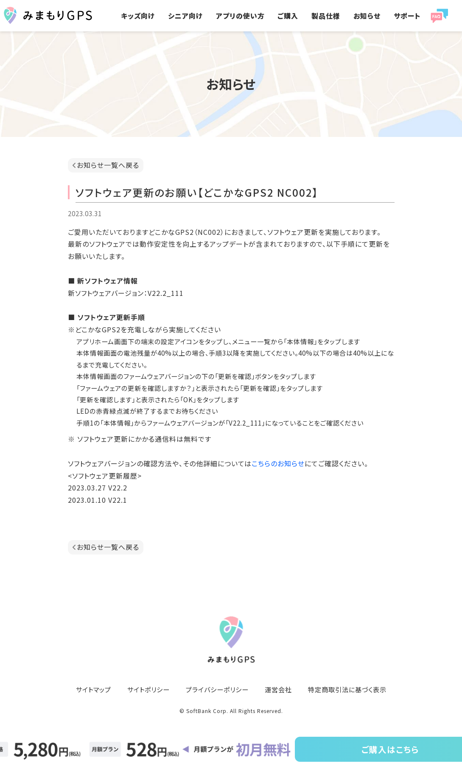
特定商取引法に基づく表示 (347, 689)
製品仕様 (325, 16)
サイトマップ (93, 689)
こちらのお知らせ (278, 463)
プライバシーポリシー (217, 689)
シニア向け (185, 16)
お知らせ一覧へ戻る (108, 165)
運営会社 (278, 689)
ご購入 (287, 16)
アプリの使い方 (240, 16)
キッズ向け (138, 16)
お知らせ (367, 16)
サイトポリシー (148, 689)
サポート (407, 16)
